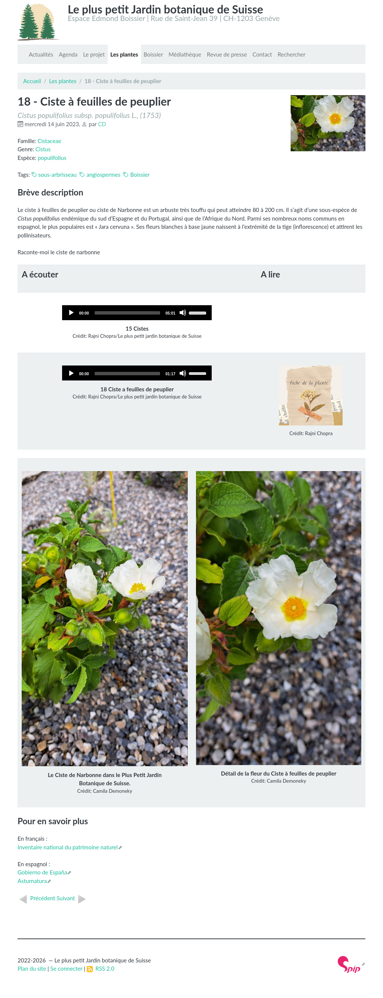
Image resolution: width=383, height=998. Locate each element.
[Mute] (183, 312)
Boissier (153, 54)
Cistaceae (49, 140)
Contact (262, 54)
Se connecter (66, 968)
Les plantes (124, 54)
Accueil (32, 81)
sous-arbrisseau (54, 174)
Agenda (68, 54)
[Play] (71, 312)
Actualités (41, 54)
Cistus (43, 149)
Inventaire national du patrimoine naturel (68, 847)
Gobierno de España (42, 872)
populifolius (52, 157)
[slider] (127, 313)
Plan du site (32, 968)
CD (102, 124)
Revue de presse (227, 54)
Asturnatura (32, 880)
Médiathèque (185, 54)
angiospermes (99, 174)
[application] (137, 312)
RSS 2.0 (100, 968)
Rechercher (291, 54)
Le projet (94, 54)
